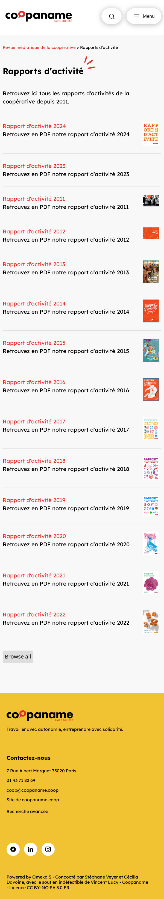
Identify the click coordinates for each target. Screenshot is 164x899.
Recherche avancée (27, 811)
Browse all (18, 656)
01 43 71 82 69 (21, 780)
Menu (144, 16)
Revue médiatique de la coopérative (39, 47)
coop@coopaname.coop (32, 790)
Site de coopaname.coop (33, 799)
